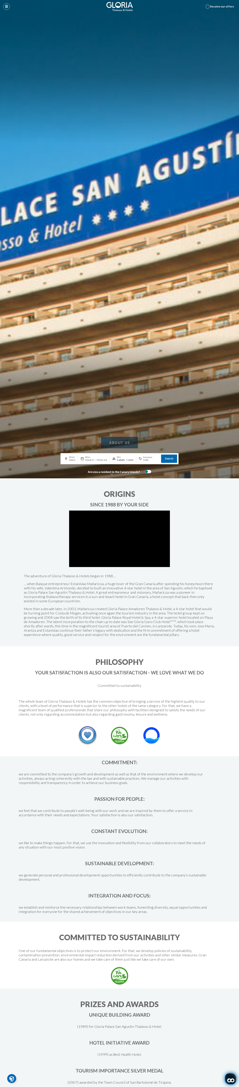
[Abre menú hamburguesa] (6, 6)
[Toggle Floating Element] (11, 1078)
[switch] (147, 471)
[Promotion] (151, 460)
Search (169, 458)
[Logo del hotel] (119, 6)
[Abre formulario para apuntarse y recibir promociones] (220, 6)
